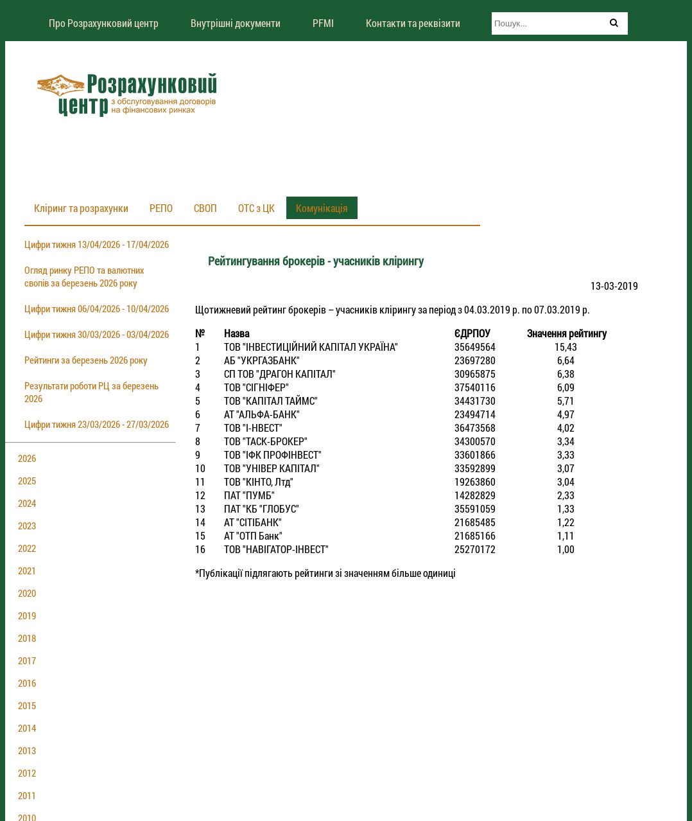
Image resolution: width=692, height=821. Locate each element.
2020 (27, 593)
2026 (27, 458)
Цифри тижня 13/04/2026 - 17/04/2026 (96, 244)
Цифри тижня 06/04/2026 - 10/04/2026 (96, 308)
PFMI (323, 23)
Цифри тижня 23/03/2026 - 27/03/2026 (96, 424)
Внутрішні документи (236, 23)
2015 (27, 705)
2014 (27, 727)
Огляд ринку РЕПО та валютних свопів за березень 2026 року (84, 276)
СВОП (205, 208)
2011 (27, 795)
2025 (27, 480)
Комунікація (322, 208)
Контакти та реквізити (413, 23)
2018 (27, 637)
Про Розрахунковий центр (104, 23)
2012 (27, 772)
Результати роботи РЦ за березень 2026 (91, 392)
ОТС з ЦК (256, 208)
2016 (27, 682)
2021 (27, 570)
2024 (27, 503)
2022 (27, 548)
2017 (27, 660)
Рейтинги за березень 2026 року (86, 359)
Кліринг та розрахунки (81, 208)
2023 (27, 525)
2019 (27, 615)
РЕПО (161, 208)
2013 (27, 750)
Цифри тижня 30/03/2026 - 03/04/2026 (96, 334)
